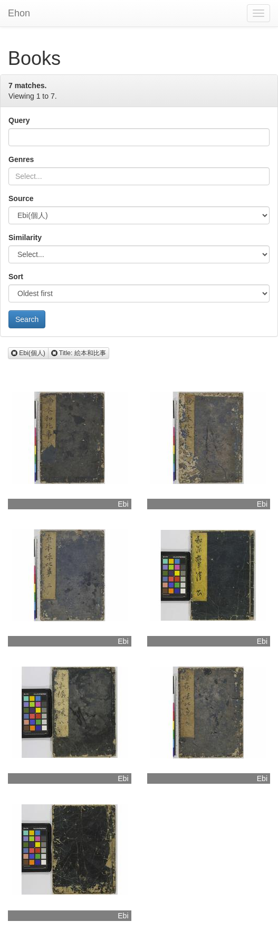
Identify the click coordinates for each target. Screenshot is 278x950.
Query (19, 120)
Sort (15, 276)
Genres (21, 159)
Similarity (25, 237)
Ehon (19, 13)
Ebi (123, 504)
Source (20, 198)
